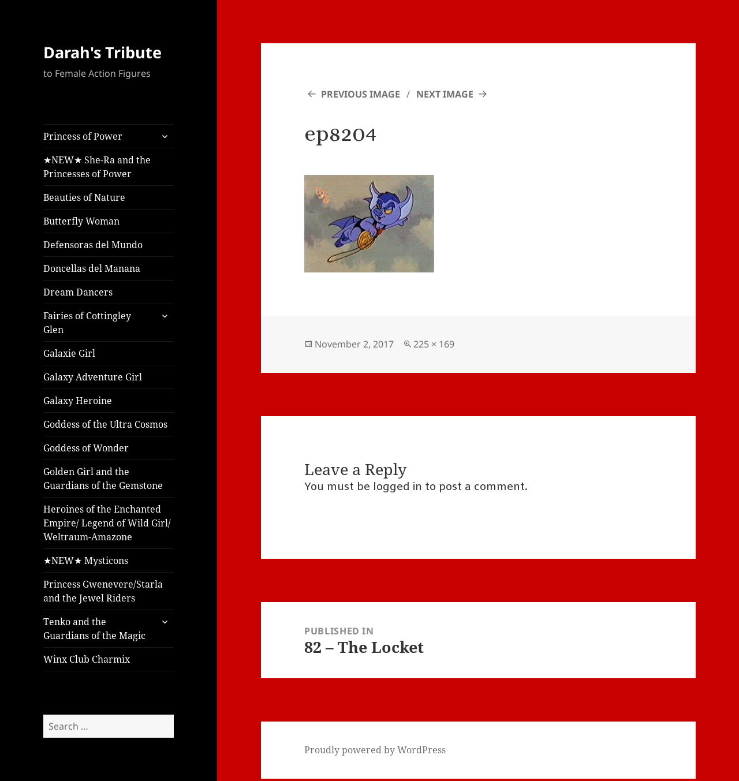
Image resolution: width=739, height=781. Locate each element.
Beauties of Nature (84, 197)
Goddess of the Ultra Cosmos (105, 424)
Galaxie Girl (69, 353)
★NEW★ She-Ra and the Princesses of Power (97, 167)
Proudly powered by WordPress (375, 749)
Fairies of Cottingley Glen (87, 322)
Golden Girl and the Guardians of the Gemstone (103, 478)
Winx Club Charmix (86, 659)
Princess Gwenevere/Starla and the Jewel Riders (103, 591)
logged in (397, 487)
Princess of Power (82, 136)
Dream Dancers (78, 292)
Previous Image (360, 94)
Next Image (444, 94)
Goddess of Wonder (86, 448)
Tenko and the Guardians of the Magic (94, 628)
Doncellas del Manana (91, 268)
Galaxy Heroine (77, 400)
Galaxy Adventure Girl (92, 377)
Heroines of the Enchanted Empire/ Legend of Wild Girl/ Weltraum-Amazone (107, 523)
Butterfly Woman (81, 221)
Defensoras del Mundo (93, 244)
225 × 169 (433, 344)
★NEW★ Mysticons (85, 560)
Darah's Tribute (102, 52)
